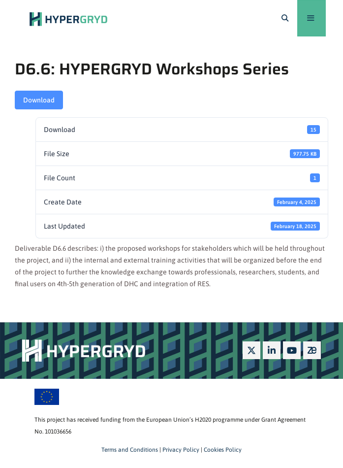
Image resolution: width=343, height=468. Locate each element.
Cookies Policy (222, 449)
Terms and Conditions (129, 449)
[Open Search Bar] (285, 18)
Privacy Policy (180, 449)
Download (39, 100)
